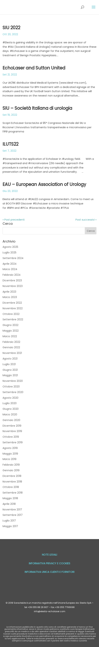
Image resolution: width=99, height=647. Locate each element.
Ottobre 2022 (11, 314)
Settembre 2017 (13, 515)
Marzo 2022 (10, 336)
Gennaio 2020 (11, 420)
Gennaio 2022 (11, 347)
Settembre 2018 (13, 492)
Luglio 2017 (9, 520)
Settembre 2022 (13, 319)
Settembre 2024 (13, 258)
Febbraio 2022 (11, 342)
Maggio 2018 (10, 498)
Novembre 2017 (12, 509)
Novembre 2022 (13, 308)
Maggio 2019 (10, 453)
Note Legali (49, 554)
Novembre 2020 (13, 381)
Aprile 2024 (10, 264)
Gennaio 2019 (11, 470)
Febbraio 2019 (11, 465)
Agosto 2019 (10, 448)
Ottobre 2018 (11, 487)
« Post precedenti (14, 219)
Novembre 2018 (12, 481)
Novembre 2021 (12, 353)
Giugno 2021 (10, 370)
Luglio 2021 (9, 364)
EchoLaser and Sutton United (34, 68)
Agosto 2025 (10, 247)
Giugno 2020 (11, 409)
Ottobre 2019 (11, 437)
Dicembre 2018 (12, 476)
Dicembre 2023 (12, 280)
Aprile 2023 (9, 291)
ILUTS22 (10, 144)
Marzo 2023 (10, 297)
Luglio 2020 (10, 403)
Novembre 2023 (13, 286)
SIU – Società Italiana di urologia (37, 108)
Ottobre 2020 (11, 386)
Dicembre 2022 (12, 303)
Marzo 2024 (10, 269)
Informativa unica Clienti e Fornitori (49, 572)
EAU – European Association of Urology (44, 184)
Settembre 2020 (13, 392)
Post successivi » (85, 219)
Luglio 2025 (9, 252)
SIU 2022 (11, 28)
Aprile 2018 (9, 504)
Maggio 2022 (11, 330)
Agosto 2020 (10, 398)
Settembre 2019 (13, 442)
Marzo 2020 (10, 414)
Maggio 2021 (10, 375)
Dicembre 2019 (12, 426)
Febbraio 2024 (12, 275)
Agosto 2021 (10, 358)
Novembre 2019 (12, 431)
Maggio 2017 (10, 526)
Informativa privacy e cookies (49, 563)
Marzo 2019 (9, 459)
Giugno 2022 (10, 325)
